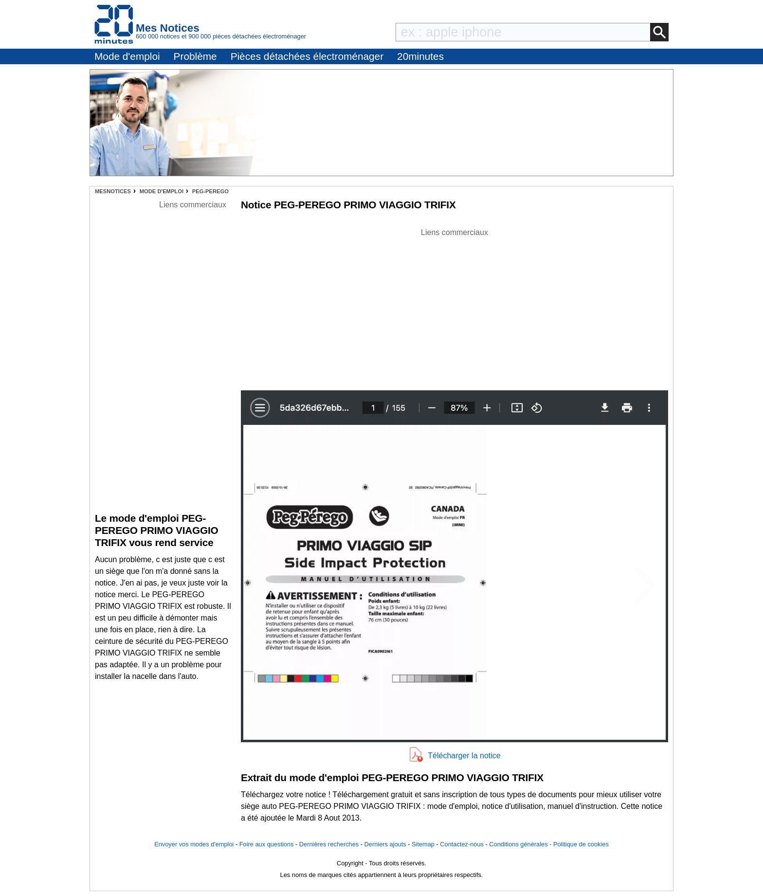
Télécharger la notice (464, 755)
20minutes (420, 56)
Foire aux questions (266, 844)
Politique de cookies (581, 844)
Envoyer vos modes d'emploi (194, 844)
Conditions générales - (521, 844)
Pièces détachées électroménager (307, 56)
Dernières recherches (329, 844)
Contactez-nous (462, 844)
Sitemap (423, 844)
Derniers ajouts (385, 844)
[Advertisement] (454, 306)
